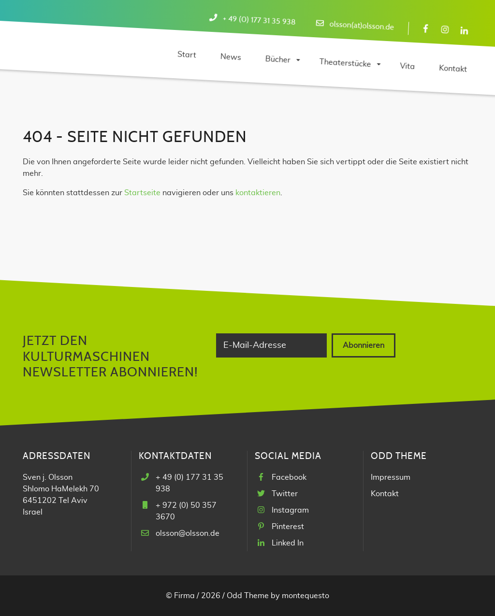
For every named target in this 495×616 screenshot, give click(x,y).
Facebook (289, 477)
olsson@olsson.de (187, 533)
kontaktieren (257, 193)
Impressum (390, 477)
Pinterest (288, 526)
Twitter (285, 494)
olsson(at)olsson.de (361, 25)
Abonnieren (363, 345)
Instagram (290, 510)
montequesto (305, 596)
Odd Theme (248, 596)
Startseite (142, 193)
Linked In (288, 543)
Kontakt (385, 494)
